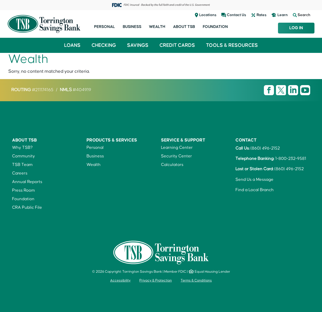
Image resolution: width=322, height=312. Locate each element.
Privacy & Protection (155, 280)
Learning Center (177, 147)
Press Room (23, 190)
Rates (261, 15)
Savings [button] (137, 45)
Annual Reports (27, 182)
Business (132, 27)
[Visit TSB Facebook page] (269, 90)
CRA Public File (27, 207)
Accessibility (120, 280)
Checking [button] (104, 45)
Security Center (176, 156)
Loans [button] (72, 45)
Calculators (172, 164)
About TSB (184, 27)
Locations (207, 15)
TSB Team (22, 164)
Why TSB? (22, 147)
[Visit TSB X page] (281, 90)
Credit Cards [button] (177, 45)
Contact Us (236, 15)
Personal (104, 27)
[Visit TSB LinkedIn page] (294, 90)
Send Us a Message (254, 179)
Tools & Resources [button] (232, 45)
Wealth (157, 27)
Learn (282, 15)
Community (23, 156)
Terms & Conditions (196, 280)
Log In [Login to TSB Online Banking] (296, 28)
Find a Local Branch (254, 190)
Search (301, 15)
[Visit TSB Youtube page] (305, 90)
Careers (19, 173)
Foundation (215, 27)
